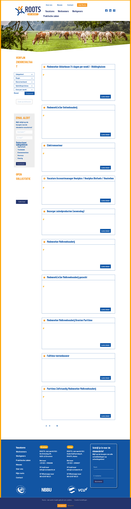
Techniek (20, 149)
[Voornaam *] (24, 132)
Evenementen (22, 152)
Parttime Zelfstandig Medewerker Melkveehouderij (71, 388)
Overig (19, 158)
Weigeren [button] (71, 505)
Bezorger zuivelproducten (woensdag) (65, 211)
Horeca (19, 155)
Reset (16, 93)
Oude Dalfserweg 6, (74, 454)
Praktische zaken (51, 15)
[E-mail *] (24, 137)
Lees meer (105, 97)
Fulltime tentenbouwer (58, 355)
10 (57, 426)
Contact (70, 5)
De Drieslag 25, (46, 454)
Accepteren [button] (62, 505)
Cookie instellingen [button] (80, 500)
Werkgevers (77, 11)
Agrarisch (20, 146)
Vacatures (49, 11)
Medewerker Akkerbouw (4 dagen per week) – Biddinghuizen (76, 66)
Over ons (49, 5)
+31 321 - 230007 (73, 463)
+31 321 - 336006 (46, 463)
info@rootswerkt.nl (47, 470)
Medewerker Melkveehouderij (61, 241)
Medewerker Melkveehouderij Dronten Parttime (69, 320)
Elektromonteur (54, 145)
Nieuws (59, 5)
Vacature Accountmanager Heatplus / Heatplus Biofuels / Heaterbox (80, 178)
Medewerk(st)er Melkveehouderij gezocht (67, 277)
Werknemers (63, 11)
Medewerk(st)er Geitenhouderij (62, 107)
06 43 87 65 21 (45, 476)
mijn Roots (82, 5)
